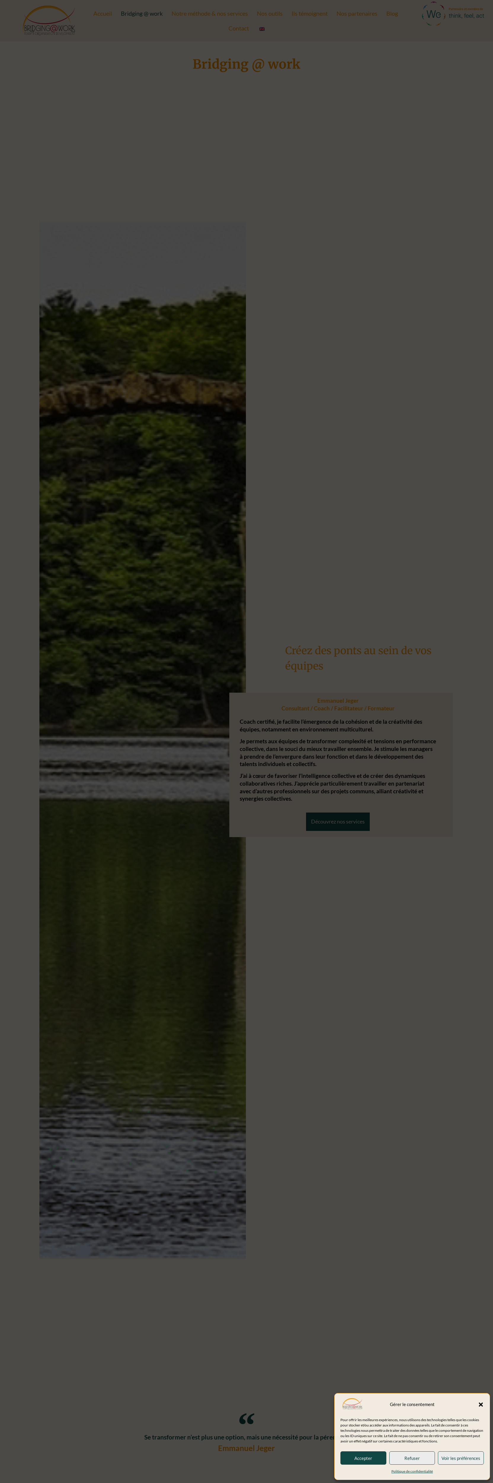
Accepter (363, 1458)
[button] (481, 1405)
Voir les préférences (460, 1458)
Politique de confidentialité (412, 1471)
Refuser (412, 1458)
